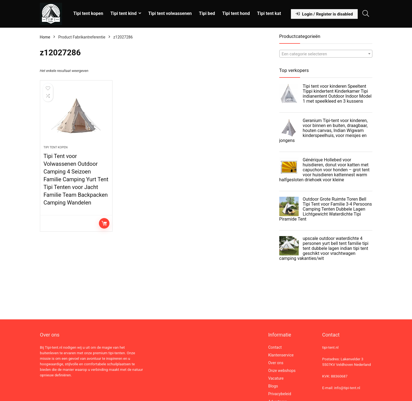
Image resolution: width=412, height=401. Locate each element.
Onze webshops (282, 370)
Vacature (276, 378)
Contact (275, 347)
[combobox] (325, 54)
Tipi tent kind (123, 13)
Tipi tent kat (269, 13)
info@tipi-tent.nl (347, 388)
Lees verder (104, 223)
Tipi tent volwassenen (170, 13)
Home (45, 37)
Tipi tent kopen (88, 13)
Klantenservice (281, 355)
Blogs (273, 386)
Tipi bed (207, 13)
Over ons (275, 363)
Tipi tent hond (236, 13)
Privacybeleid (279, 394)
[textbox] (326, 54)
